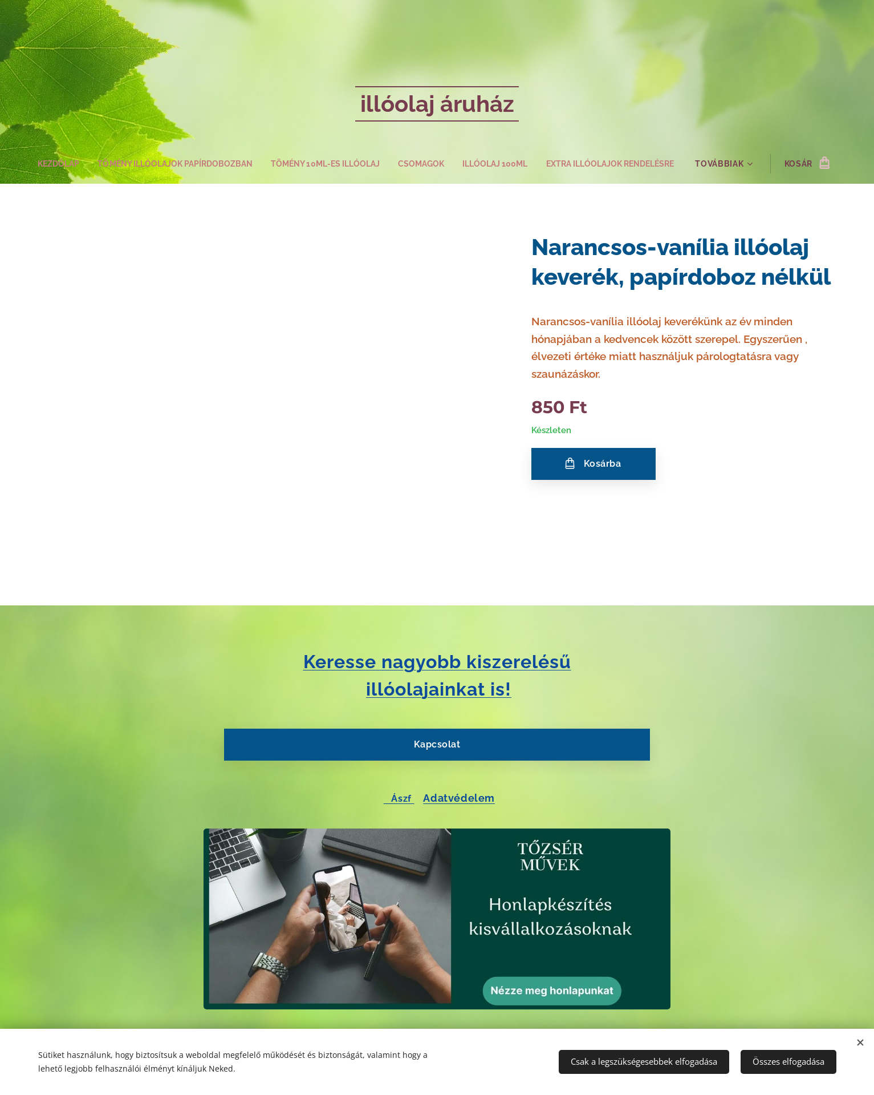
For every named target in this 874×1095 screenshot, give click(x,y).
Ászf (399, 798)
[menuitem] (44, 163)
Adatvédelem (459, 797)
